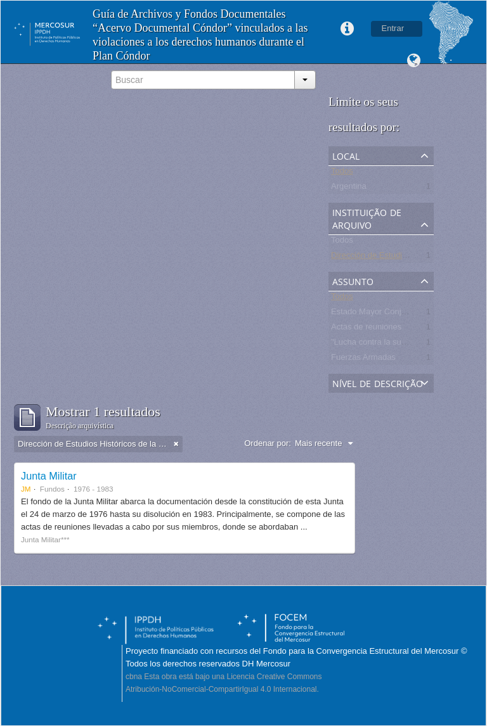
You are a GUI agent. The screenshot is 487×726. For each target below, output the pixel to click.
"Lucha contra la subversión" (383, 344)
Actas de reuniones (366, 329)
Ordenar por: (267, 443)
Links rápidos (347, 29)
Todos (342, 173)
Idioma (413, 61)
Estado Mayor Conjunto (374, 314)
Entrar (393, 28)
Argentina (349, 188)
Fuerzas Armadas (363, 359)
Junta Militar (49, 475)
